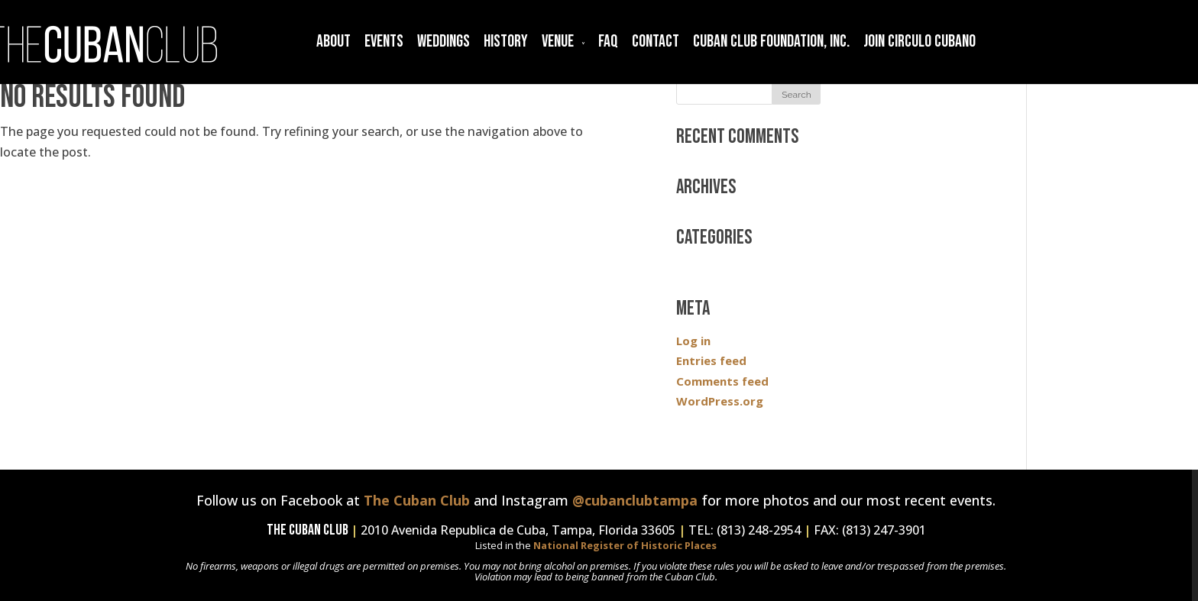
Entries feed (711, 360)
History (506, 41)
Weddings (443, 41)
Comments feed (722, 381)
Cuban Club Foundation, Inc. (771, 41)
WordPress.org (719, 401)
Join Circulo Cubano (919, 41)
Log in (693, 340)
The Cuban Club (417, 500)
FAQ (608, 41)
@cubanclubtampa (635, 500)
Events (383, 41)
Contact (655, 41)
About (333, 41)
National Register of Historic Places (625, 545)
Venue (558, 41)
